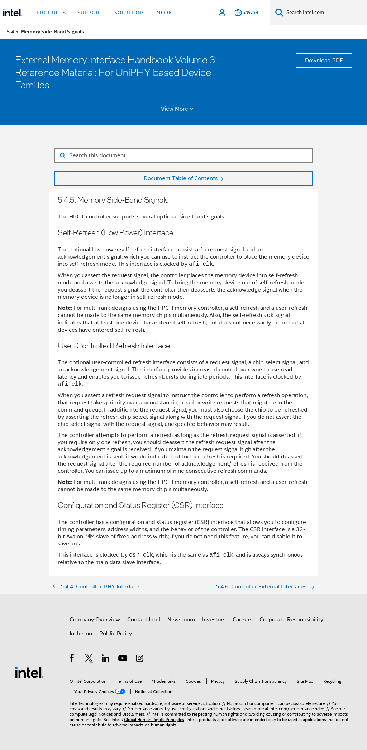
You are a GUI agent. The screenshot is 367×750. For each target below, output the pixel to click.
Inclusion (81, 633)
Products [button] (51, 12)
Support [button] (90, 12)
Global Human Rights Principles (154, 719)
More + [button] (166, 12)
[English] (246, 12)
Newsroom (181, 619)
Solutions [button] (129, 12)
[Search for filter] (183, 155)
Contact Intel (143, 619)
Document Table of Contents (181, 178)
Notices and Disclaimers (121, 714)
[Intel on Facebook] (72, 659)
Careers (242, 619)
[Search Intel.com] (325, 13)
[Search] (279, 12)
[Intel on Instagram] (140, 659)
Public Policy (115, 633)
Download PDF (324, 60)
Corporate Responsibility (291, 619)
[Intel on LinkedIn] (105, 659)
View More (178, 108)
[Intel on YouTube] (123, 659)
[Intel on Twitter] (89, 659)
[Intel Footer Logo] (29, 672)
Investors (213, 619)
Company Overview (95, 619)
